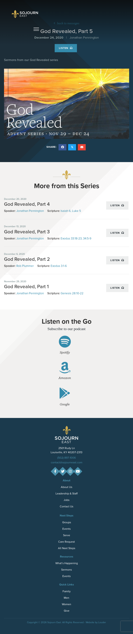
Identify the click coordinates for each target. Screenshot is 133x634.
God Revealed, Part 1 (26, 286)
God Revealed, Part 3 (27, 231)
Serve (66, 535)
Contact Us (66, 506)
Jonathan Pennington (30, 211)
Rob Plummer (25, 266)
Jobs (66, 500)
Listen (66, 48)
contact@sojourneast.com (66, 462)
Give (66, 611)
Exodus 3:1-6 (59, 266)
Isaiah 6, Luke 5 (71, 211)
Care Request (66, 542)
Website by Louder (96, 622)
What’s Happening (66, 563)
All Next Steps (66, 548)
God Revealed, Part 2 (27, 259)
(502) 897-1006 (66, 458)
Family (67, 591)
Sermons (66, 570)
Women (66, 604)
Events (66, 529)
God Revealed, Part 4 (27, 204)
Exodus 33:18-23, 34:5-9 (76, 238)
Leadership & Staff (67, 493)
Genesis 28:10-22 (72, 293)
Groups (66, 522)
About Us (66, 487)
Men (66, 598)
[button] (36, 29)
